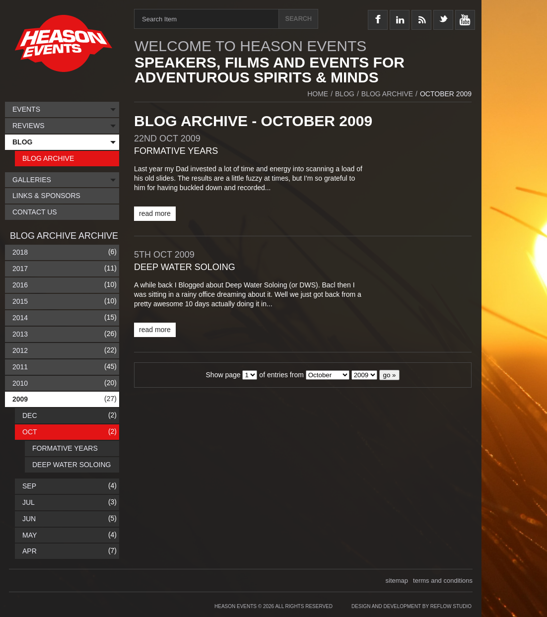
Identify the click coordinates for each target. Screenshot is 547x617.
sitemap (397, 580)
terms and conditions (443, 580)
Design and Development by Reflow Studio (411, 606)
